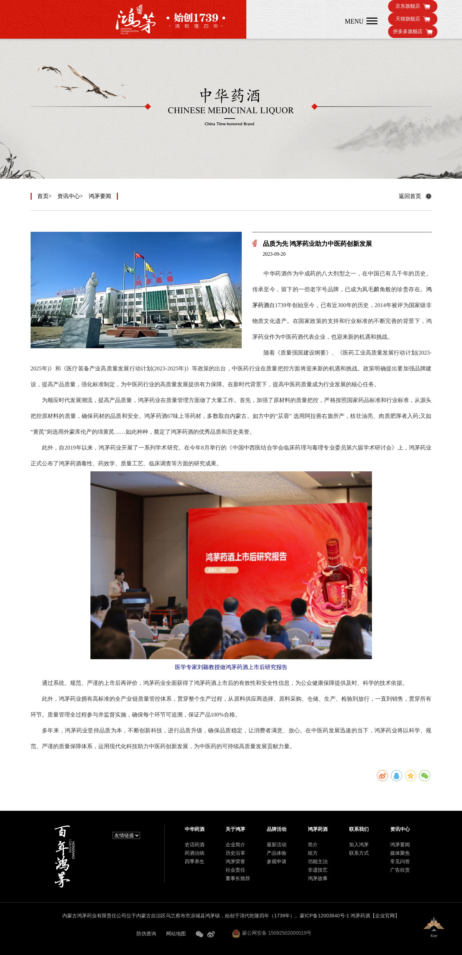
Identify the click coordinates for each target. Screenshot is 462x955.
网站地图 (176, 933)
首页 (43, 196)
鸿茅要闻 (100, 196)
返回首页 (410, 196)
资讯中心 (68, 196)
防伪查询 (146, 933)
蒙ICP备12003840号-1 (324, 915)
